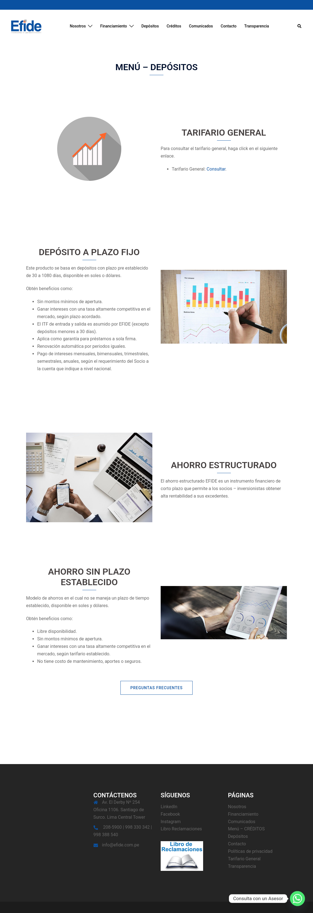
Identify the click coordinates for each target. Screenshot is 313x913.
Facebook (170, 814)
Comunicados (201, 26)
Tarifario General (244, 858)
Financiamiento (113, 26)
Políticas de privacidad (250, 851)
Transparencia (256, 26)
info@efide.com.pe (120, 845)
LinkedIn (169, 806)
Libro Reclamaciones (181, 828)
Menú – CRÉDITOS (246, 828)
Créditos (173, 26)
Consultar (216, 169)
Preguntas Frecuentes (156, 688)
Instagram (171, 821)
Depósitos (150, 26)
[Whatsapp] (297, 898)
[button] (299, 26)
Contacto (228, 26)
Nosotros (78, 26)
